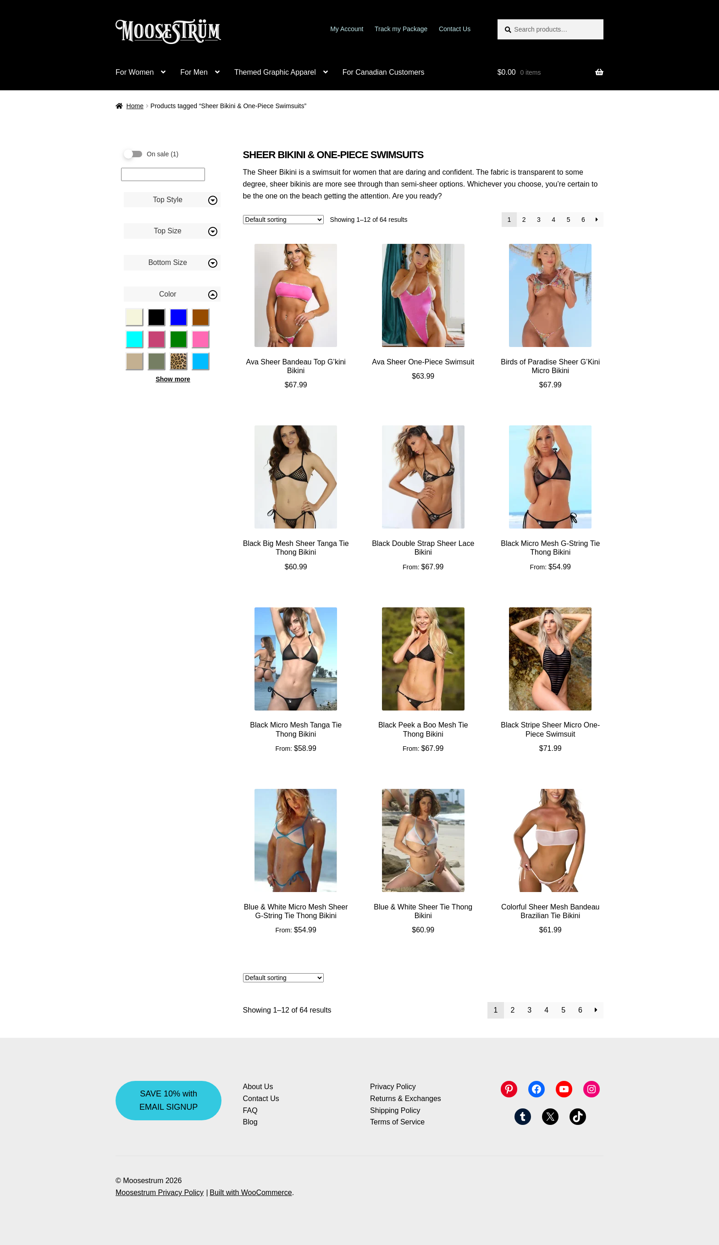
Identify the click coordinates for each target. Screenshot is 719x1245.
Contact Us (454, 29)
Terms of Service (397, 1122)
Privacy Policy (393, 1087)
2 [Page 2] (524, 219)
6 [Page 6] (583, 219)
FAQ (250, 1110)
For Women (135, 72)
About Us (258, 1087)
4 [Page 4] (553, 219)
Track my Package (401, 29)
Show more (172, 379)
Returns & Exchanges (405, 1098)
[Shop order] (283, 219)
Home (135, 106)
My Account (346, 29)
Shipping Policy (395, 1110)
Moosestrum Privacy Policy (160, 1192)
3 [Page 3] (539, 219)
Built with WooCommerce (251, 1192)
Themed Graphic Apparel (275, 72)
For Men (194, 72)
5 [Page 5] (568, 219)
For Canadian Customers (384, 72)
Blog (250, 1122)
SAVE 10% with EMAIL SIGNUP (168, 1100)
